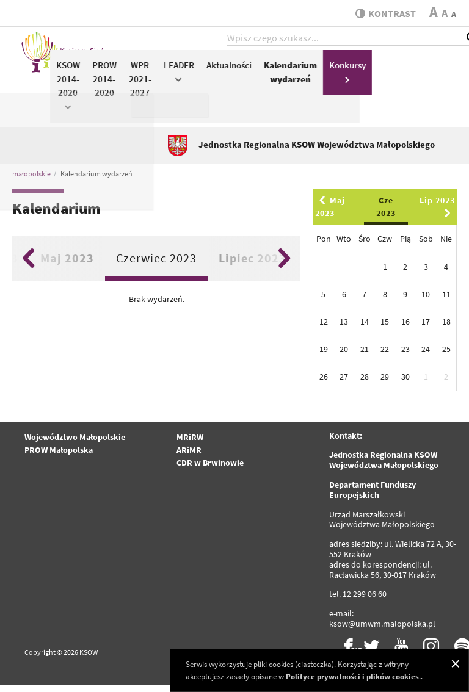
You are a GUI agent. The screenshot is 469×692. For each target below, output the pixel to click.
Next (284, 265)
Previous (28, 265)
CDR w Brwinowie (210, 469)
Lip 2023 (437, 212)
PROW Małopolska (58, 456)
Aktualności (346, 71)
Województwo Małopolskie (74, 443)
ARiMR (189, 456)
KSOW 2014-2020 (186, 91)
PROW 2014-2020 (222, 84)
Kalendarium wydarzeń (408, 78)
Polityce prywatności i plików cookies (352, 676)
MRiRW (189, 443)
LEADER (297, 77)
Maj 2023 (67, 264)
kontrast (382, 13)
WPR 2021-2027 (258, 84)
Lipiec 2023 (252, 264)
